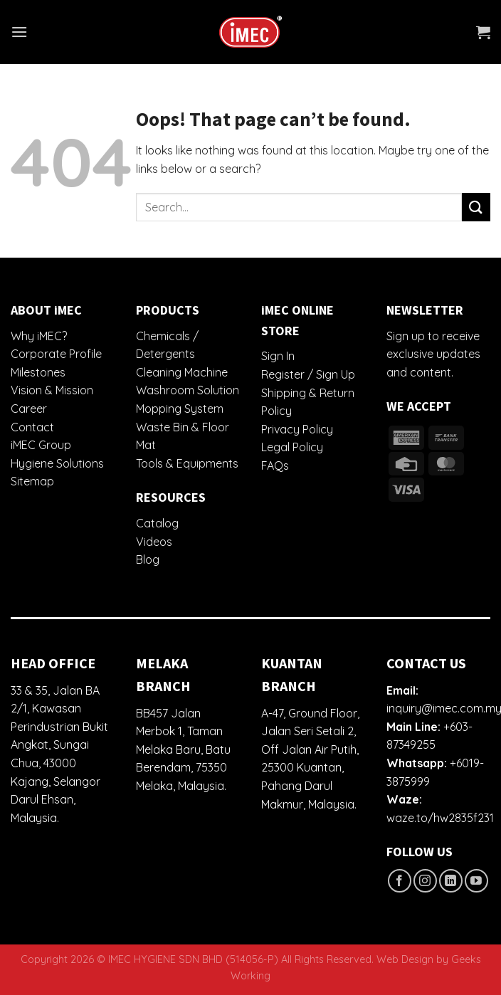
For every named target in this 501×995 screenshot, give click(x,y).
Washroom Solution (187, 390)
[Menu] (19, 31)
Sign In (278, 356)
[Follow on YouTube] (476, 881)
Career (29, 408)
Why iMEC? (39, 336)
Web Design (404, 959)
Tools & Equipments (187, 463)
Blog (147, 559)
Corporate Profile (56, 354)
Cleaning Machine (182, 372)
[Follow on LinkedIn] (451, 881)
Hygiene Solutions (57, 463)
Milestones (38, 372)
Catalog (157, 523)
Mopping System (179, 408)
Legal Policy (292, 447)
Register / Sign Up (308, 374)
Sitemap (32, 481)
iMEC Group (41, 445)
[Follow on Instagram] (425, 881)
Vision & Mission (52, 390)
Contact (32, 427)
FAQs (275, 465)
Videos (154, 542)
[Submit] (476, 207)
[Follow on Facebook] (399, 881)
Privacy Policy (297, 429)
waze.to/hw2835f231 (440, 818)
